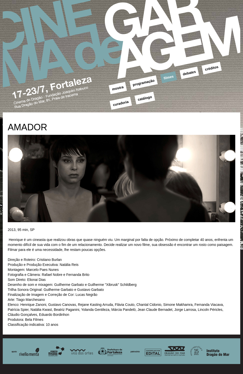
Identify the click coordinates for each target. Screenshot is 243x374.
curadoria (121, 103)
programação (143, 82)
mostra (118, 88)
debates (189, 72)
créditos (212, 68)
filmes (168, 77)
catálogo (144, 98)
